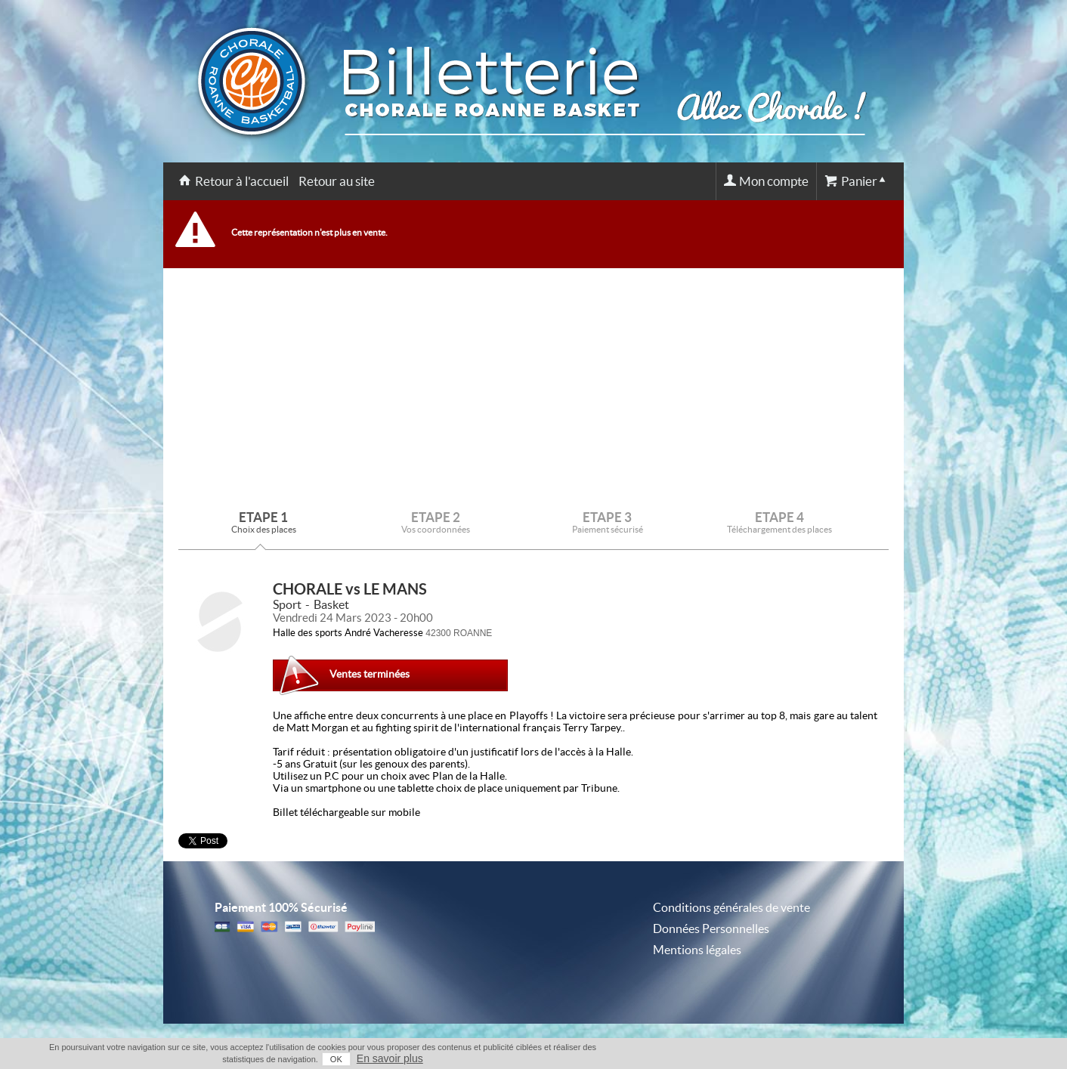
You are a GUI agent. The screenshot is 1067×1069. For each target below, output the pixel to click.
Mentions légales (697, 949)
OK (336, 1059)
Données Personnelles (711, 928)
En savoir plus (390, 1058)
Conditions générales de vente (731, 907)
